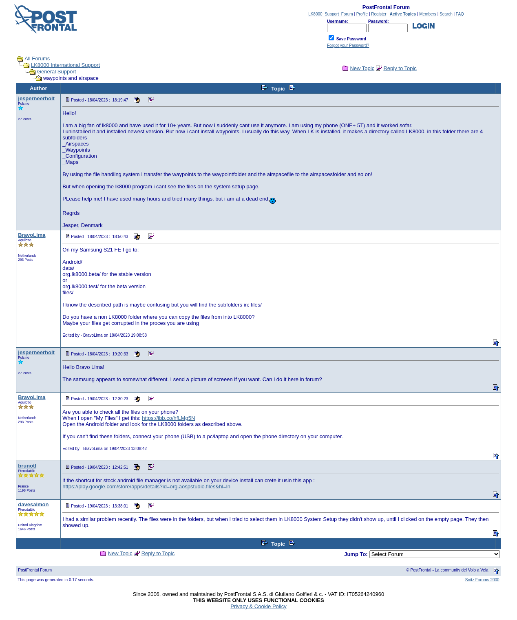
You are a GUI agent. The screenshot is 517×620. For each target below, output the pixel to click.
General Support (56, 71)
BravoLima (31, 235)
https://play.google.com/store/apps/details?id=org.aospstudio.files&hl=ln (146, 486)
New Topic (362, 68)
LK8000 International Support (65, 65)
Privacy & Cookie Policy (258, 606)
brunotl (27, 466)
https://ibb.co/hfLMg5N (168, 418)
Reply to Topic (399, 68)
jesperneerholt (36, 98)
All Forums (37, 58)
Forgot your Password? (348, 45)
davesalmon (33, 504)
